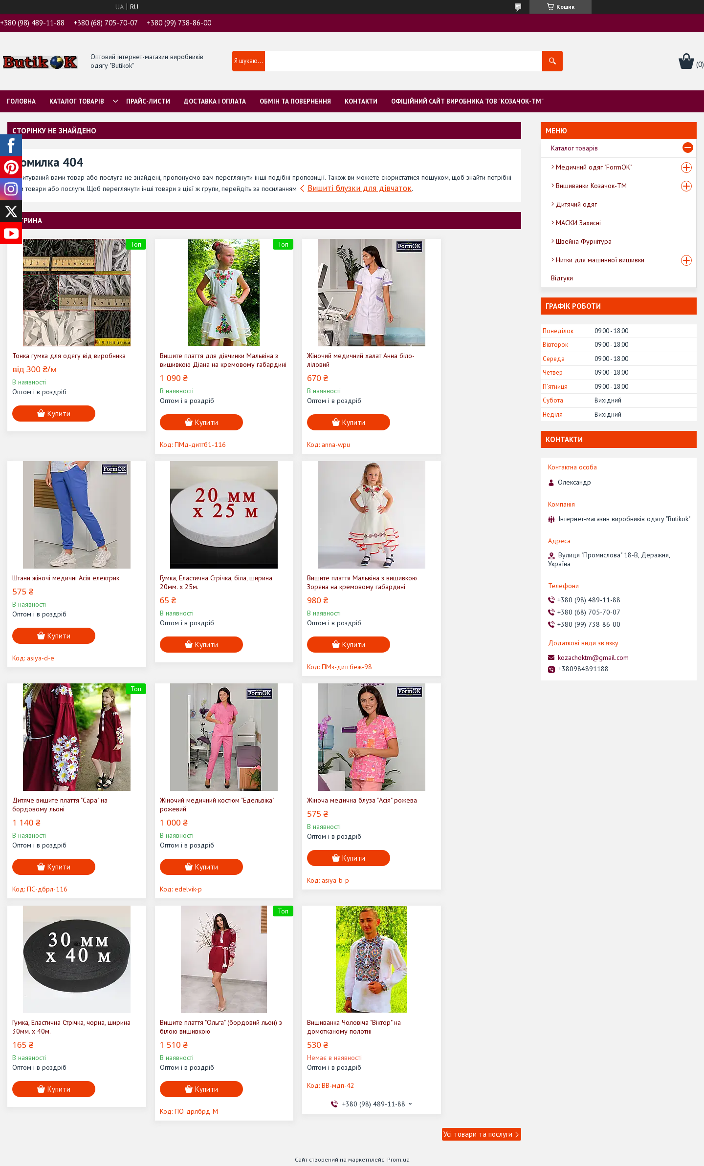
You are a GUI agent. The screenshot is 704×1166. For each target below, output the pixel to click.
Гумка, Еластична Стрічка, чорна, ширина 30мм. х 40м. (189, 813)
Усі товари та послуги (477, 920)
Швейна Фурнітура (584, 241)
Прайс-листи (148, 101)
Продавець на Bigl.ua (352, 954)
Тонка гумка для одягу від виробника (52, 360)
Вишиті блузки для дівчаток (360, 188)
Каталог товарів (76, 101)
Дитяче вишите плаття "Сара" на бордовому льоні (321, 591)
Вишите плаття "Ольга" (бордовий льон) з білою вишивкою (323, 813)
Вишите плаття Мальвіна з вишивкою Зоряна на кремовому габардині (198, 591)
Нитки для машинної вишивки (600, 259)
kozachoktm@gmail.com (593, 657)
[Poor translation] (35, 1023)
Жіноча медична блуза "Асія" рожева (67, 809)
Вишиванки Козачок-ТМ (591, 185)
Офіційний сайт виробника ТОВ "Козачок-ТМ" (467, 101)
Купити (58, 422)
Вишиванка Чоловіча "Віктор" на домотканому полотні (451, 813)
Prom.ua (398, 946)
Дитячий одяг (576, 204)
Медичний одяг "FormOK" (594, 167)
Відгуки (562, 278)
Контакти (361, 101)
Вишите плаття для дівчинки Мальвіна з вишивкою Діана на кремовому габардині (189, 364)
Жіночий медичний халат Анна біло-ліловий (327, 360)
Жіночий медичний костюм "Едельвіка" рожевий (444, 591)
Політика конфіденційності (453, 963)
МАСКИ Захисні (578, 222)
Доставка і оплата (215, 101)
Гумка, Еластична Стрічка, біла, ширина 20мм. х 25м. (56, 591)
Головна (21, 101)
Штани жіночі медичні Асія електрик (457, 355)
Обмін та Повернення (295, 101)
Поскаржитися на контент (376, 963)
